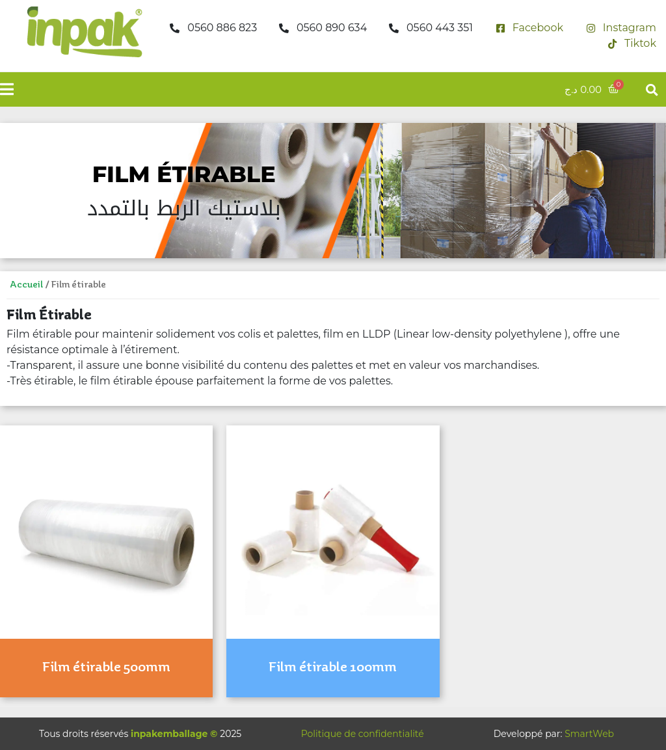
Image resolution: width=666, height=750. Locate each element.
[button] (652, 89)
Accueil (26, 284)
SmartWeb (589, 734)
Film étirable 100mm (333, 667)
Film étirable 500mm (106, 667)
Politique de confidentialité (362, 734)
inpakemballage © (174, 734)
